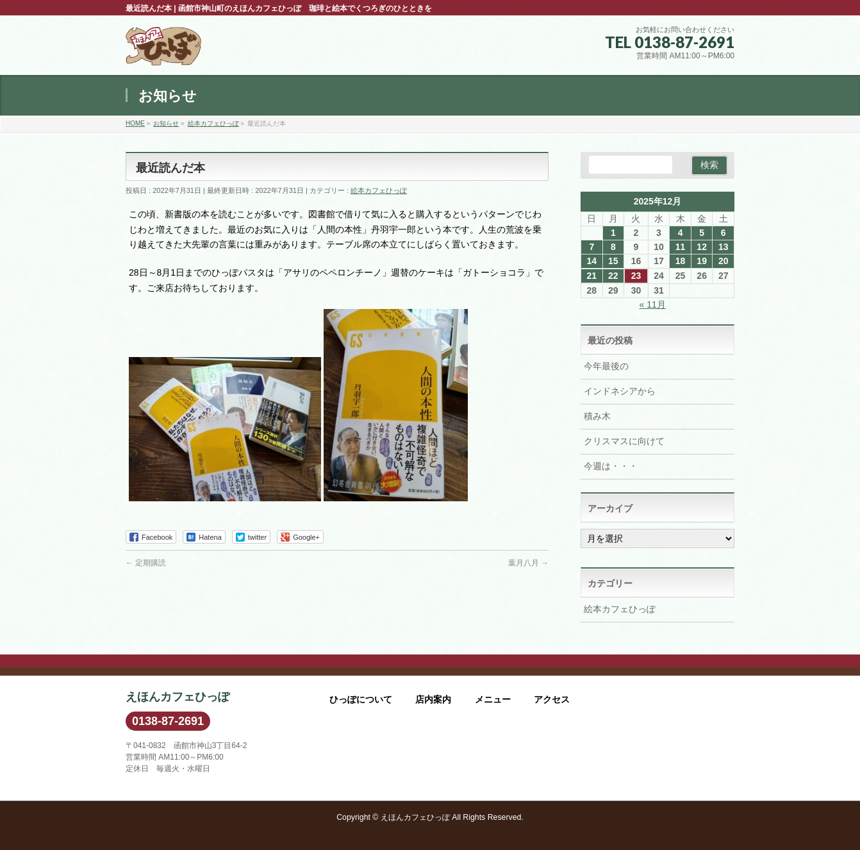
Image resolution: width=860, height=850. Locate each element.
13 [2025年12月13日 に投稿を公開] (723, 247)
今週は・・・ (611, 466)
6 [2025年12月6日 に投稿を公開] (723, 233)
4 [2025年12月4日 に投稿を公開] (680, 233)
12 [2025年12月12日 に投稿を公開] (702, 247)
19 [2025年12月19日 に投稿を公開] (702, 261)
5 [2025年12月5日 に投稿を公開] (701, 233)
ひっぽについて (360, 699)
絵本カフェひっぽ (379, 190)
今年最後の (606, 366)
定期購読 (146, 562)
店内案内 (433, 699)
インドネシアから (620, 391)
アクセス (552, 699)
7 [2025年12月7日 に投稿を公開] (591, 247)
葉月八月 (528, 562)
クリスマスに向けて (624, 441)
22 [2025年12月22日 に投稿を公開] (613, 276)
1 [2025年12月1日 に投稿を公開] (613, 233)
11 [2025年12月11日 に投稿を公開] (680, 247)
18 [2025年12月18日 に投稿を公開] (680, 261)
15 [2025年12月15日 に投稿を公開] (613, 261)
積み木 (597, 416)
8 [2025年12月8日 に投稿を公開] (613, 247)
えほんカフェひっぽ (415, 817)
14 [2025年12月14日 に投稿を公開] (591, 261)
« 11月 (653, 304)
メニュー (493, 699)
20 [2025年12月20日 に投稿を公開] (723, 261)
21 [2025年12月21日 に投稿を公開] (591, 276)
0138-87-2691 (168, 721)
